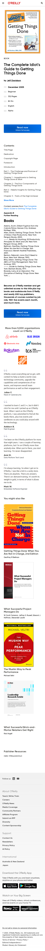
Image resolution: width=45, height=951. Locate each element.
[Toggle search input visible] (42, 3)
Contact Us (7, 838)
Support (6, 833)
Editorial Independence (11, 942)
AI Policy (6, 849)
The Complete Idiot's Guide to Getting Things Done (20, 207)
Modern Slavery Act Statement (14, 945)
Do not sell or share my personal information (19, 928)
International (9, 856)
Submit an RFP (8, 818)
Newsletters (7, 841)
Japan (5, 865)
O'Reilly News (8, 803)
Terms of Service (8, 940)
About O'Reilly (10, 791)
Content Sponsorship (11, 825)
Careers (5, 799)
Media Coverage (9, 807)
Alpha (10, 110)
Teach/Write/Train (10, 796)
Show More (9, 200)
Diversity (6, 822)
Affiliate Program (10, 814)
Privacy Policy (8, 845)
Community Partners (11, 811)
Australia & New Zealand (13, 861)
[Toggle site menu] (3, 3)
